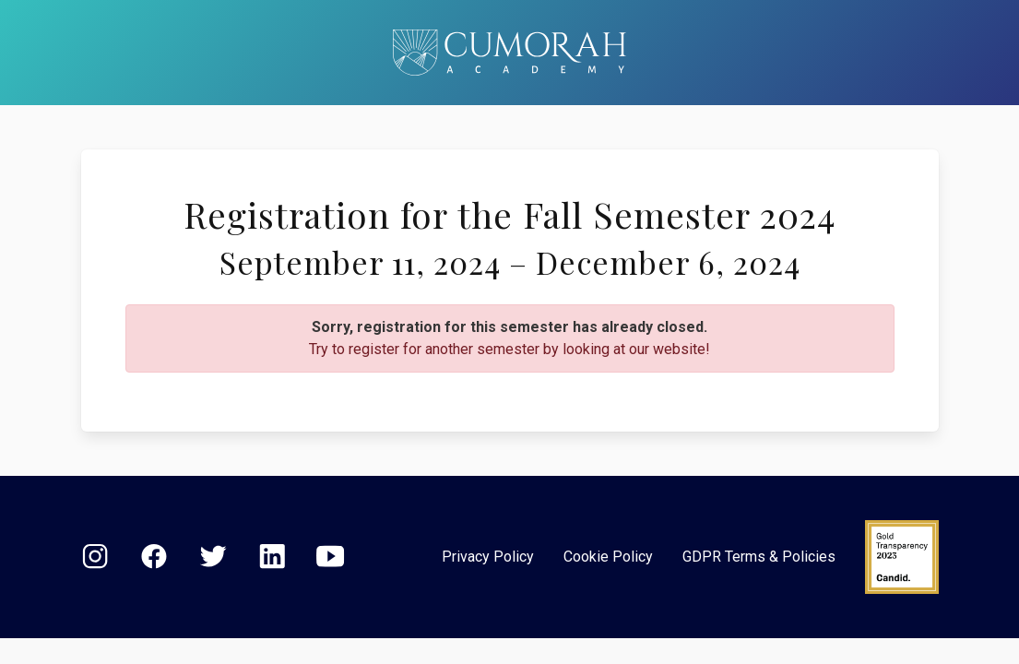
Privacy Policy (488, 556)
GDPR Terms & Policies (758, 556)
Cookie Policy (608, 556)
